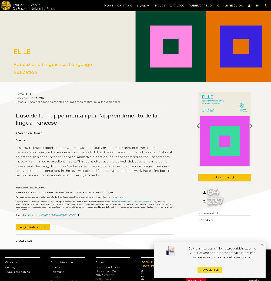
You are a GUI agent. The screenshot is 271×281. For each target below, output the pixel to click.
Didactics (30, 197)
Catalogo (11, 267)
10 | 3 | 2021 (38, 98)
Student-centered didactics (64, 197)
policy (160, 5)
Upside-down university (90, 197)
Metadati (24, 241)
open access (22, 187)
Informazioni (208, 213)
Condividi (205, 220)
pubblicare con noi (204, 5)
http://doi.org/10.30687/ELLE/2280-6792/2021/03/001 (51, 215)
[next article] (251, 126)
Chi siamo (11, 262)
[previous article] (198, 126)
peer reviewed (37, 187)
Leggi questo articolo (32, 227)
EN (257, 5)
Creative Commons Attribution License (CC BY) (134, 201)
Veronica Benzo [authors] (29, 133)
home (108, 5)
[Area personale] (249, 6)
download (225, 177)
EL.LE (29, 94)
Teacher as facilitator (113, 197)
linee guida (234, 5)
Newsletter (209, 269)
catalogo (177, 5)
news (143, 6)
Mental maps (43, 197)
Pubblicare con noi (18, 271)
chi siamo (124, 5)
